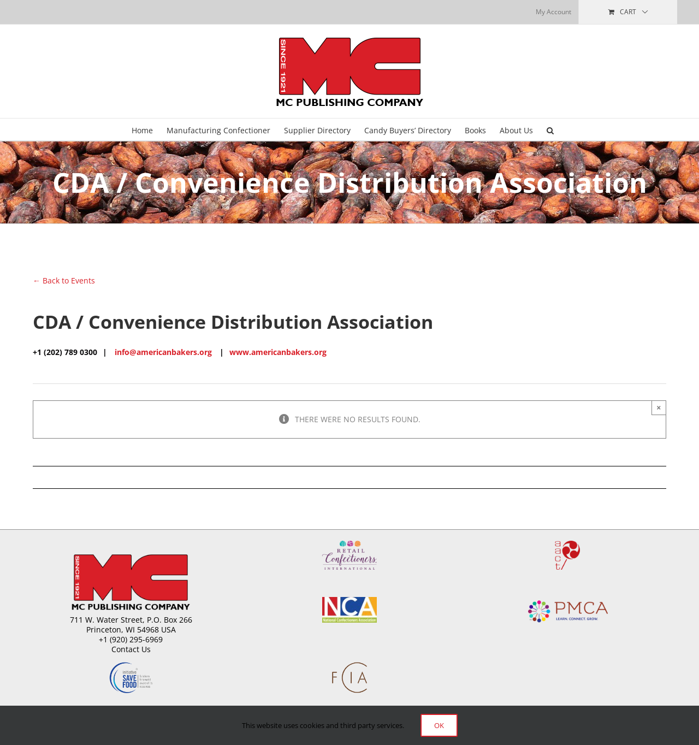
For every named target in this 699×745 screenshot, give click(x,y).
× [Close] (658, 407)
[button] (550, 129)
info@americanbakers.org (163, 352)
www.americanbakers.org (278, 352)
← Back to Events (64, 280)
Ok (439, 725)
